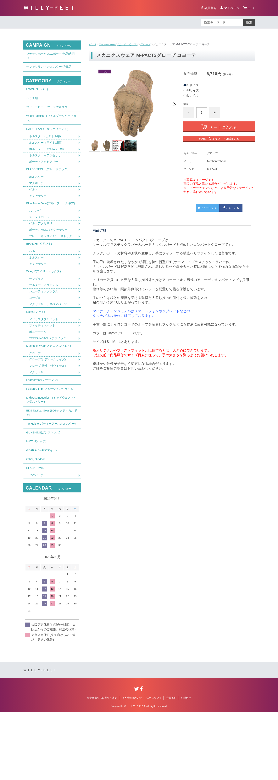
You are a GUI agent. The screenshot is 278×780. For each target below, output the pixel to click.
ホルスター (37, 193)
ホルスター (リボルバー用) (47, 163)
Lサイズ (192, 95)
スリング (35, 235)
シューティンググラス (44, 324)
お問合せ (186, 766)
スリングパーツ (40, 242)
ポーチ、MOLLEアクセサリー (49, 256)
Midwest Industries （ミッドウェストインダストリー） (51, 449)
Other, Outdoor (36, 524)
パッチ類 (32, 104)
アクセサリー (38, 214)
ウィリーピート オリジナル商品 (48, 115)
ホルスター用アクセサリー (47, 170)
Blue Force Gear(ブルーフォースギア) (50, 225)
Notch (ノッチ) (36, 346)
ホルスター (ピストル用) (46, 149)
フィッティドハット (43, 361)
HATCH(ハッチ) (37, 503)
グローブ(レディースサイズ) (48, 399)
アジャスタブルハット (44, 354)
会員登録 (208, 8)
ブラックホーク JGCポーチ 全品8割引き (51, 57)
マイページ (229, 8)
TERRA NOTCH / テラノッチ (49, 375)
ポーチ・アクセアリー (44, 176)
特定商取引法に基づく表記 (102, 766)
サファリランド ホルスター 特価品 (50, 70)
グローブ (150, 44)
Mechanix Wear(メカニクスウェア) (121, 44)
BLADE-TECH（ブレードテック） (50, 185)
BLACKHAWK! (36, 535)
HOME (93, 44)
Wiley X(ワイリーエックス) (45, 302)
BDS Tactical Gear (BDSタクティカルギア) (50, 464)
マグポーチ (37, 200)
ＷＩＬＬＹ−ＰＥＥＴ (49, 8)
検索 (249, 22)
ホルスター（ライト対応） (47, 156)
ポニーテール (38, 368)
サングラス (37, 310)
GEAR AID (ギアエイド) (42, 513)
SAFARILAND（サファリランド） (49, 141)
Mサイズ (193, 90)
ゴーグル (35, 330)
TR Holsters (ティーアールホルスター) (50, 480)
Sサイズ (193, 85)
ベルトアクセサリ (41, 249)
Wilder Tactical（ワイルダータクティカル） (51, 128)
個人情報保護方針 (132, 766)
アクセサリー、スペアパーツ (49, 337)
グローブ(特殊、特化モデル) (48, 405)
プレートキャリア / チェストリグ (52, 262)
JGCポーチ (37, 543)
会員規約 (171, 766)
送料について (154, 766)
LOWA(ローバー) (38, 94)
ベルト (33, 207)
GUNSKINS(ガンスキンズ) (44, 492)
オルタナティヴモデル (44, 317)
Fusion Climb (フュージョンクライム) (50, 434)
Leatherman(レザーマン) (43, 421)
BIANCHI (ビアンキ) (40, 271)
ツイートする (207, 207)
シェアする (231, 207)
